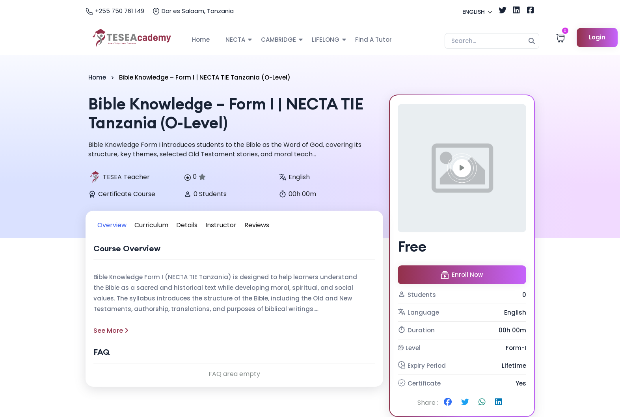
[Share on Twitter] (465, 403)
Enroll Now (462, 275)
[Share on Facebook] (448, 403)
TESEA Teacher (119, 177)
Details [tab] (186, 225)
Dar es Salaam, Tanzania (193, 11)
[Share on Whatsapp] (482, 403)
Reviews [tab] (256, 225)
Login (597, 37)
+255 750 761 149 (115, 11)
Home (201, 39)
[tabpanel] (234, 311)
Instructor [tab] (220, 225)
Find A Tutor (373, 39)
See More (110, 330)
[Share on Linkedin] (498, 403)
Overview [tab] (112, 225)
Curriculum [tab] (151, 225)
